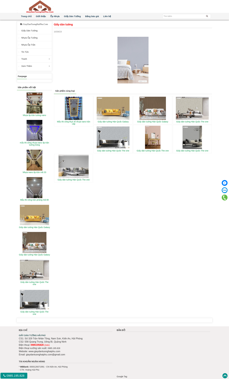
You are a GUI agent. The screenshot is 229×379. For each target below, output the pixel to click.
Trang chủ (26, 16)
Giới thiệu (41, 16)
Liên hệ (107, 16)
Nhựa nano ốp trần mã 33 (34, 172)
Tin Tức (25, 52)
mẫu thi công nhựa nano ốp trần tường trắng (34, 144)
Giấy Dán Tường (72, 16)
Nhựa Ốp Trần (28, 44)
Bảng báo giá (92, 16)
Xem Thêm (26, 66)
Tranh (24, 59)
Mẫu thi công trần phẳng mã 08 (34, 200)
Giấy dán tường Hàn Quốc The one (192, 121)
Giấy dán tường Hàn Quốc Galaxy (113, 121)
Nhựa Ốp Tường (29, 37)
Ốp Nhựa (55, 16)
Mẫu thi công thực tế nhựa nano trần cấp (73, 122)
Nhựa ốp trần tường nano (34, 115)
